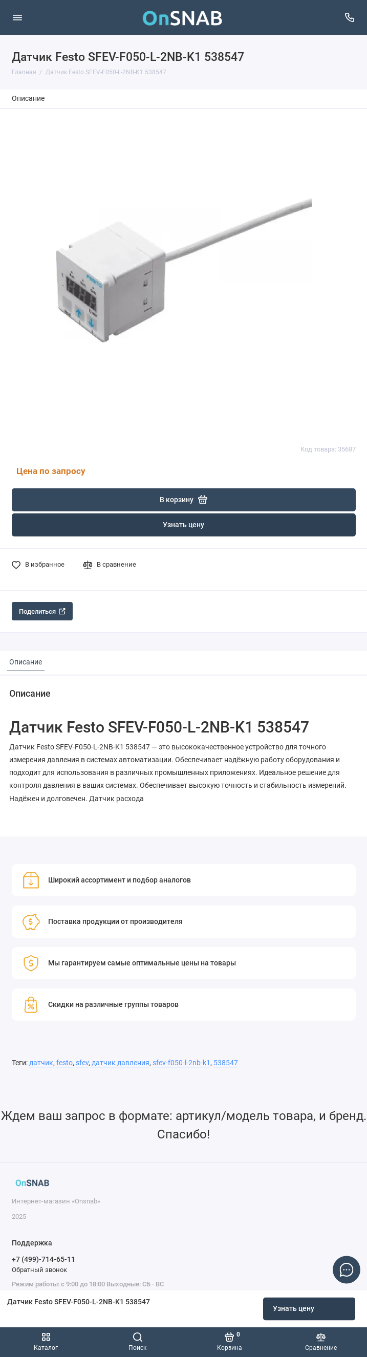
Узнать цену (293, 1308)
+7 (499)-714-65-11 (43, 1259)
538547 (225, 1063)
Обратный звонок (39, 1270)
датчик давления (120, 1063)
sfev (82, 1063)
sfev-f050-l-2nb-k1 (181, 1063)
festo (64, 1063)
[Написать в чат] (346, 1269)
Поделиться (42, 611)
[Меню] (17, 17)
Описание (28, 98)
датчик (41, 1063)
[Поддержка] (350, 17)
